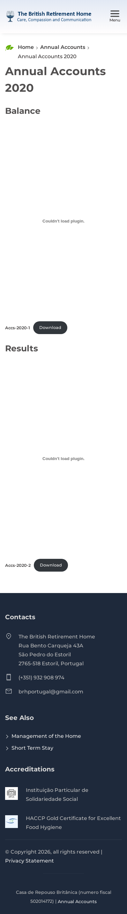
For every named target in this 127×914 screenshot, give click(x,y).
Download (50, 327)
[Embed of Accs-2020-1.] (63, 221)
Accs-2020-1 (17, 327)
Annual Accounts (62, 47)
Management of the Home (46, 736)
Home (26, 47)
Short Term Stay (32, 748)
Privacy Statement (29, 861)
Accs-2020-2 (18, 565)
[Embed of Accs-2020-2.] (63, 459)
